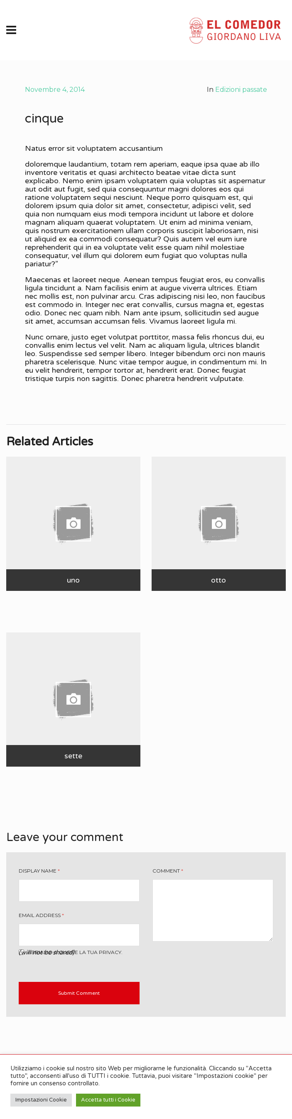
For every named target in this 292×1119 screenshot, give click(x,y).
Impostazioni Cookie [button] (41, 1100)
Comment (167, 871)
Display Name (39, 871)
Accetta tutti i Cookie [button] (108, 1100)
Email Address (41, 915)
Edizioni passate (241, 89)
